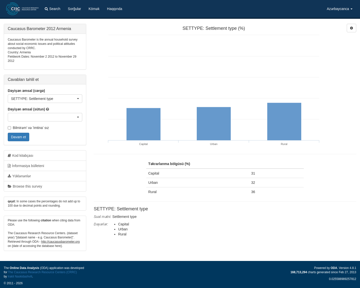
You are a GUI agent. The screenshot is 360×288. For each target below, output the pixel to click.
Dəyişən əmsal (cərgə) (26, 91)
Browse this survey (25, 186)
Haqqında (114, 9)
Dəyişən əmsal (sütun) (26, 109)
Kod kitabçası (20, 156)
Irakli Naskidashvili (20, 276)
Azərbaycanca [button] (339, 9)
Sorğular (74, 9)
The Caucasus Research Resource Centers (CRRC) (42, 272)
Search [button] (52, 9)
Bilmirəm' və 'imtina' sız (28, 128)
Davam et (18, 137)
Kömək (94, 9)
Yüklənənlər (19, 176)
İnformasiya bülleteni (26, 166)
